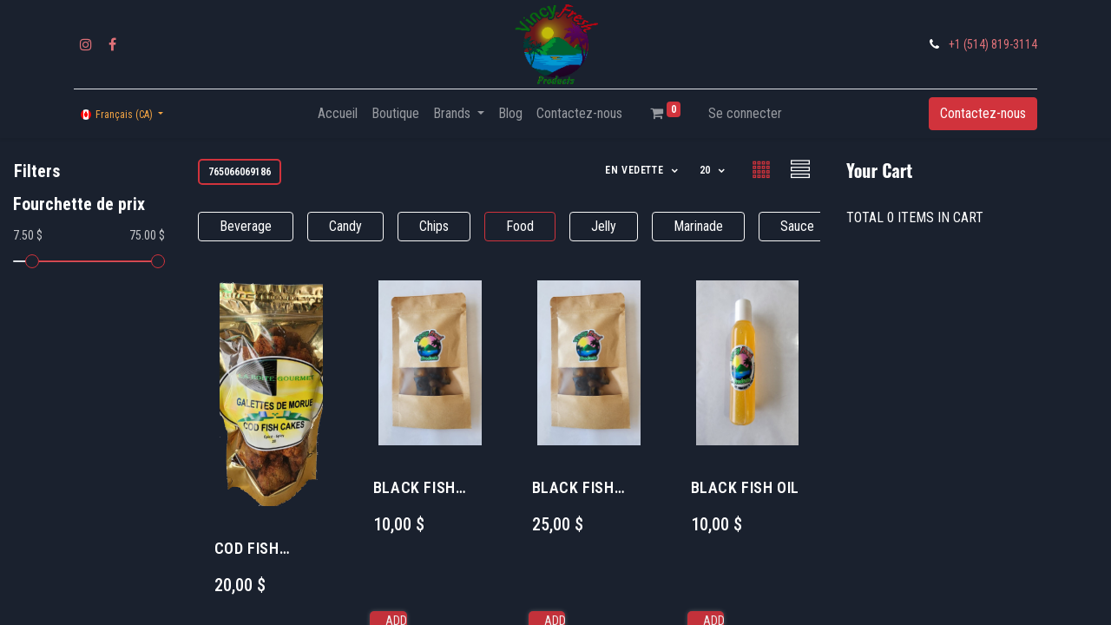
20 (707, 170)
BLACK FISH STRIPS (414, 488)
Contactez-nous (983, 113)
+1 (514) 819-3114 (993, 44)
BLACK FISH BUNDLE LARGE (584, 488)
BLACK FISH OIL (745, 487)
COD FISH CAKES (246, 549)
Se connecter (745, 113)
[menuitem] (338, 113)
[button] (642, 170)
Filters (37, 171)
